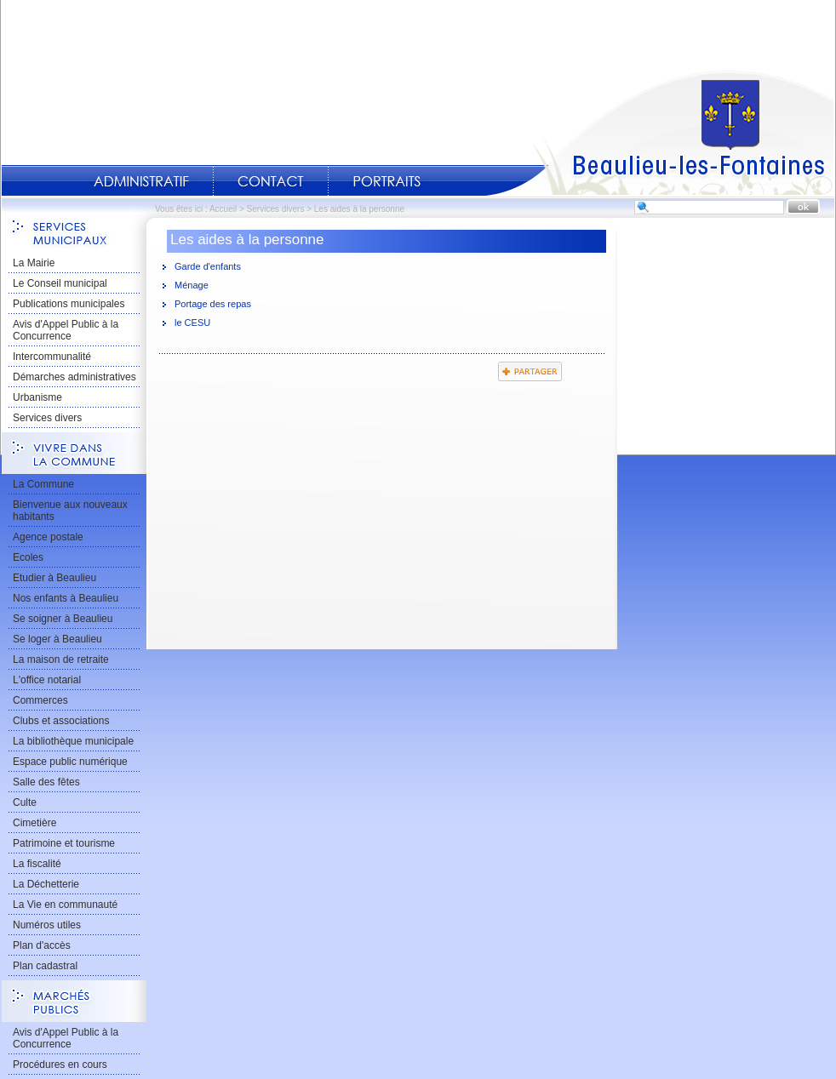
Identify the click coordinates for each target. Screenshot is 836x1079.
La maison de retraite (61, 659)
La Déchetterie (46, 884)
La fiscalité (37, 864)
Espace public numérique (70, 762)
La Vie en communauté (65, 905)
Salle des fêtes (46, 782)
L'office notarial (47, 680)
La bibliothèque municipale (73, 741)
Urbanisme (37, 397)
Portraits (386, 181)
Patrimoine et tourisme (64, 843)
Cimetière (34, 823)
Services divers (276, 209)
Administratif (141, 181)
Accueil (659, 133)
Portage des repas (213, 304)
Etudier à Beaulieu (54, 578)
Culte (25, 802)
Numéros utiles (47, 925)
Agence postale (48, 537)
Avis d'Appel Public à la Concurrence (65, 330)
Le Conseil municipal (60, 283)
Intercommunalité (52, 357)
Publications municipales (68, 304)
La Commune (43, 484)
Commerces (40, 700)
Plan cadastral (45, 966)
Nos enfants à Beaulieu (65, 598)
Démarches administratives (74, 377)
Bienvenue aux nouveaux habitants (70, 510)
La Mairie (33, 263)
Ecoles (28, 557)
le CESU (192, 322)
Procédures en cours (60, 1064)
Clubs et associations (61, 721)
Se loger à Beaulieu (57, 639)
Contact (271, 181)
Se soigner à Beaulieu (62, 619)
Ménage (192, 285)
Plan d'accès (42, 945)
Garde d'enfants (208, 266)
